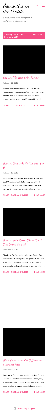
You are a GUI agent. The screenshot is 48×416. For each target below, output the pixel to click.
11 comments (17, 105)
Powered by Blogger (24, 408)
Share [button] (6, 105)
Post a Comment (19, 195)
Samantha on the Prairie (16, 8)
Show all (38, 34)
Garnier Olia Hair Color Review (21, 77)
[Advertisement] (24, 134)
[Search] (37, 4)
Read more (39, 105)
